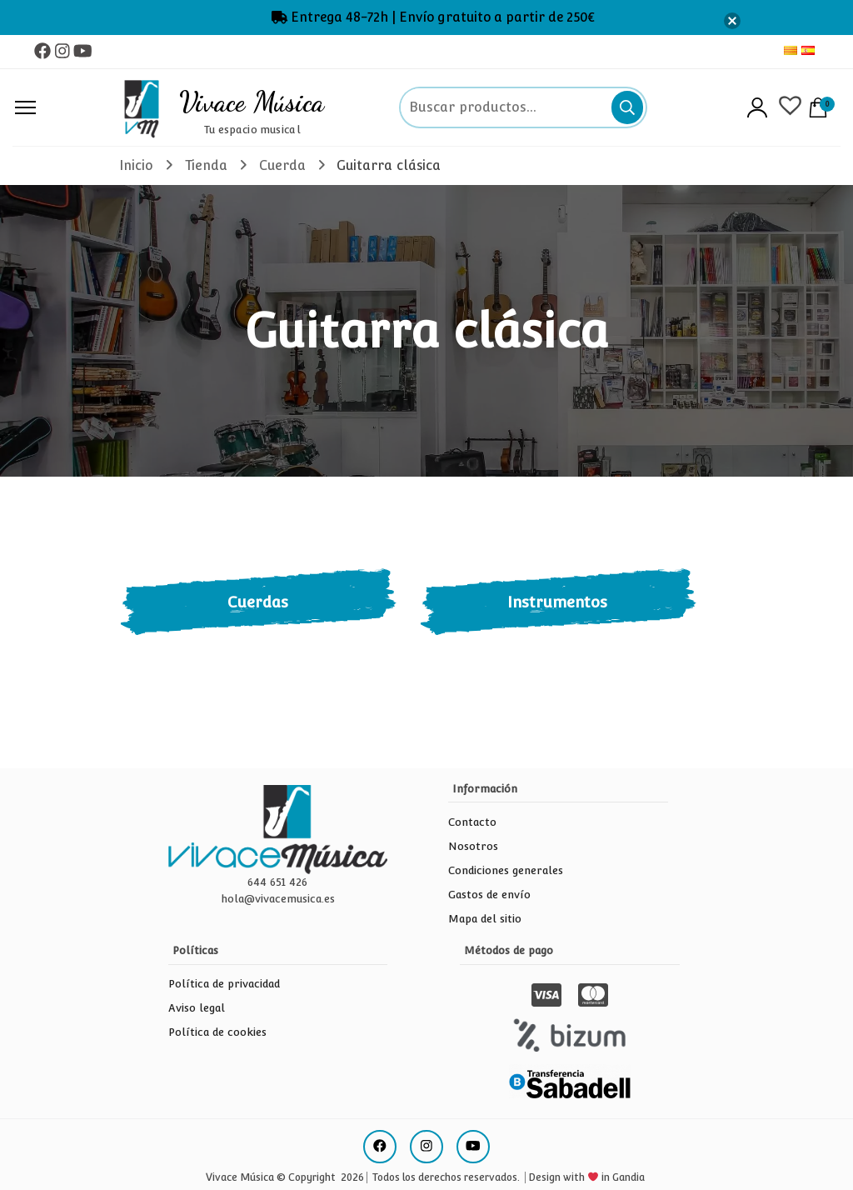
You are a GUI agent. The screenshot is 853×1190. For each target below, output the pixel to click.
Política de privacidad (224, 984)
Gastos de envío (489, 894)
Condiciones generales (505, 870)
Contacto (472, 822)
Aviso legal (196, 1008)
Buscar (627, 107)
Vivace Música (252, 101)
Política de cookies (217, 1032)
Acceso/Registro (757, 107)
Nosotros (473, 846)
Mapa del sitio (484, 918)
